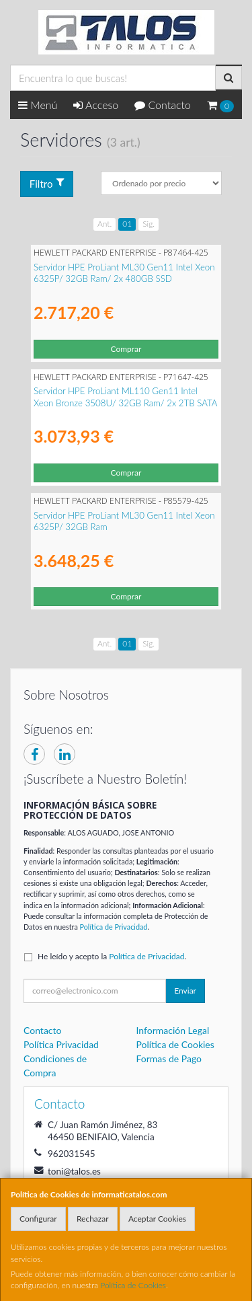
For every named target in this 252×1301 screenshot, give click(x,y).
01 (127, 224)
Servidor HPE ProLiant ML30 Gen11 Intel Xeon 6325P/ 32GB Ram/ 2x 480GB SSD (124, 273)
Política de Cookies (133, 1285)
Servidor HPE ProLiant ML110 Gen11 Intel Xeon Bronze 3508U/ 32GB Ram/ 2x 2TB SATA (125, 396)
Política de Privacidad (114, 926)
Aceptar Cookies (157, 1219)
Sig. (148, 224)
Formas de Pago (169, 1058)
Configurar (38, 1219)
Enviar (185, 991)
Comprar (126, 349)
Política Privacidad (61, 1044)
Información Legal (173, 1030)
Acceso (95, 104)
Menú (38, 104)
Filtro (47, 183)
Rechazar (93, 1219)
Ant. (104, 224)
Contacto (162, 104)
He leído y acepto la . (112, 956)
